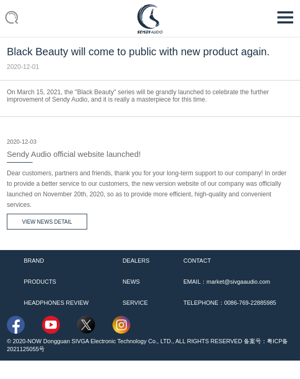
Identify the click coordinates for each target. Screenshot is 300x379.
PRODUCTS (40, 281)
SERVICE (135, 303)
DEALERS (135, 260)
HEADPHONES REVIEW (56, 303)
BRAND (34, 260)
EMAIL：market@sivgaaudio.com (226, 281)
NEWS (131, 281)
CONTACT (197, 260)
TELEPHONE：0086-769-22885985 (229, 303)
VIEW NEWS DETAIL (47, 222)
